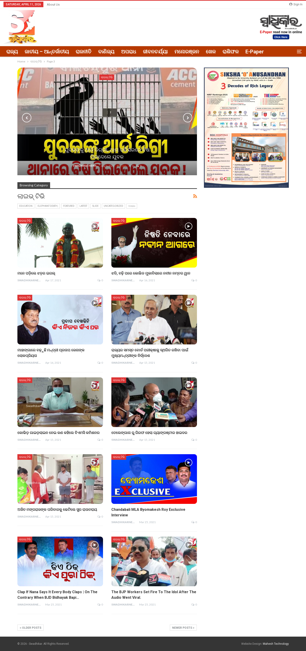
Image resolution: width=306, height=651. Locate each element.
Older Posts (30, 627)
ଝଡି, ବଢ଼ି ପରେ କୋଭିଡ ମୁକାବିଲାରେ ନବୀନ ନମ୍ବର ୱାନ (150, 273)
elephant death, (48, 206)
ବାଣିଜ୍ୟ (106, 52)
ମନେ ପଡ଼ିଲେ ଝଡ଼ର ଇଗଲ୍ (36, 273)
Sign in (296, 4)
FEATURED (68, 206)
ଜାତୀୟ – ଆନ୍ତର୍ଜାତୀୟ (47, 52)
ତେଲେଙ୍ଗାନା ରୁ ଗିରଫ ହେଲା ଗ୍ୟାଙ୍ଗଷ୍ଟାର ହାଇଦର (149, 433)
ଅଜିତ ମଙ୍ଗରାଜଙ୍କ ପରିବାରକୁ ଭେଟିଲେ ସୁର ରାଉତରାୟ (57, 509)
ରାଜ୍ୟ (12, 52)
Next (187, 117)
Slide (95, 206)
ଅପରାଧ (128, 52)
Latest (83, 206)
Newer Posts (183, 627)
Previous (26, 117)
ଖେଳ (211, 52)
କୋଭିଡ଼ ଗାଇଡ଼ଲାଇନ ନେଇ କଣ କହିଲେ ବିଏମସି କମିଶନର (58, 433)
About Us (53, 4)
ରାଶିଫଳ (230, 52)
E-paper (254, 52)
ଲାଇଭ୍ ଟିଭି (25, 220)
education (25, 206)
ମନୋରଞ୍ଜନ (186, 52)
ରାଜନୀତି (83, 52)
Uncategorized (113, 206)
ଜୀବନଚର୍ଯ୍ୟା (155, 52)
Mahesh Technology (276, 643)
